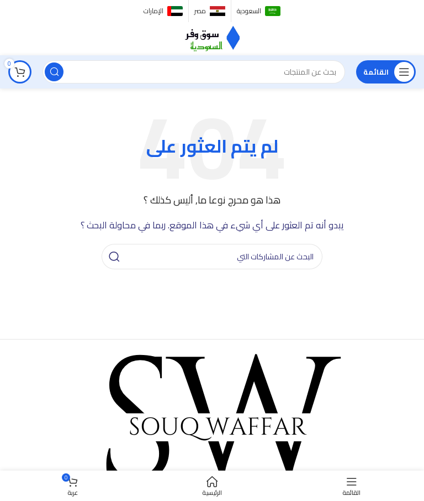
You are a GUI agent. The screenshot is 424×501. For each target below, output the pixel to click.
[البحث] (194, 72)
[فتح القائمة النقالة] (386, 72)
